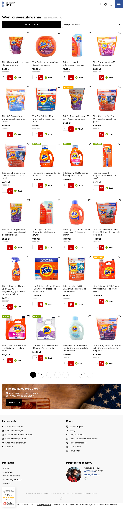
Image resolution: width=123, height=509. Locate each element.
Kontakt (9, 447)
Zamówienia (9, 421)
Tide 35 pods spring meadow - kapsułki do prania (15, 63)
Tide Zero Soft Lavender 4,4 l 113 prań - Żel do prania (45, 346)
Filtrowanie (31, 24)
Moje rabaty (75, 447)
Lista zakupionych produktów (84, 439)
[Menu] (119, 4)
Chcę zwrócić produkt (15, 439)
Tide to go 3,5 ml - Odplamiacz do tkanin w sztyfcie (104, 175)
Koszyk (73, 431)
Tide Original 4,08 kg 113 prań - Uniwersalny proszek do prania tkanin (46, 289)
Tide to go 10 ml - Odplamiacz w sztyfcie (73, 63)
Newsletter (75, 451)
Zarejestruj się (76, 427)
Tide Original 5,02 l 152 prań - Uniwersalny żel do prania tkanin (106, 289)
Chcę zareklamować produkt (19, 435)
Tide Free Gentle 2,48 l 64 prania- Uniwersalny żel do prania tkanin (75, 348)
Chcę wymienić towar (15, 443)
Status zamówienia (14, 427)
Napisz (14, 402)
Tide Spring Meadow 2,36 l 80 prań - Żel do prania (46, 174)
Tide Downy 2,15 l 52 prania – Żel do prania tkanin (76, 174)
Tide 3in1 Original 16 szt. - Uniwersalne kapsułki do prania (13, 119)
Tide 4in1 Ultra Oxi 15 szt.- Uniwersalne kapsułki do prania (105, 119)
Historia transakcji (78, 443)
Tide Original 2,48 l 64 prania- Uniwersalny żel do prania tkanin (77, 232)
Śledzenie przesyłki (14, 431)
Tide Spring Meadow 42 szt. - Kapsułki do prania (46, 63)
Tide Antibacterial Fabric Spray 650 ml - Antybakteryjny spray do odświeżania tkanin (13, 290)
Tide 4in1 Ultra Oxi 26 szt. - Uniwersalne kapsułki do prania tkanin (75, 289)
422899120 (89, 471)
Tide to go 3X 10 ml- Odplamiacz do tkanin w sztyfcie (44, 232)
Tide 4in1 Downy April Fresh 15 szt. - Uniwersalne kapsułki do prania (106, 232)
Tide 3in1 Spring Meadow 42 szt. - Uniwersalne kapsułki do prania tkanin (15, 232)
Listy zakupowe (77, 435)
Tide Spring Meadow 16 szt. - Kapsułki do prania (106, 63)
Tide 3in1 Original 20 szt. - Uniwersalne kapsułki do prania (44, 119)
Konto (69, 421)
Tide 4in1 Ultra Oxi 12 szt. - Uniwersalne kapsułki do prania (14, 175)
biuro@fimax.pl (92, 474)
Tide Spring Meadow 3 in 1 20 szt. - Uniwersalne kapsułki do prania (107, 348)
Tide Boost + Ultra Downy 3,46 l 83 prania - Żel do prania (14, 348)
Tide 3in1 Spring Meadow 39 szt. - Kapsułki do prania (76, 117)
